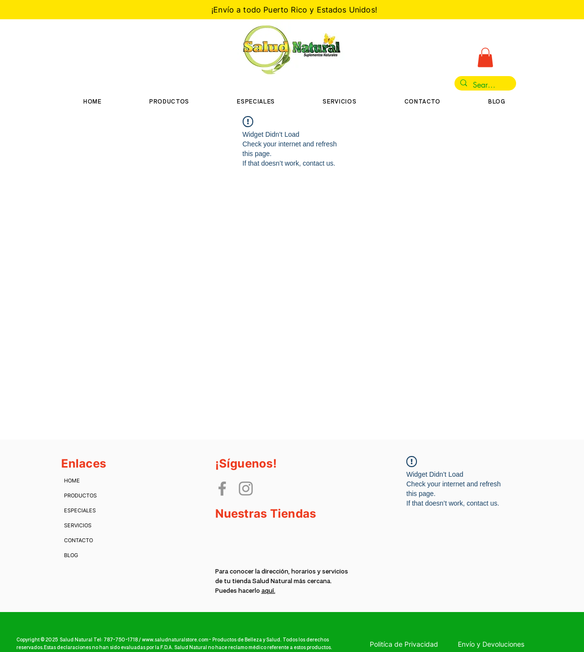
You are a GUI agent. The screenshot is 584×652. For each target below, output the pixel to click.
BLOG (71, 555)
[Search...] (484, 85)
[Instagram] (245, 488)
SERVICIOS (77, 525)
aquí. (268, 591)
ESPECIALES (79, 510)
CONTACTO (78, 540)
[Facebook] (222, 488)
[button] (485, 57)
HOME (72, 480)
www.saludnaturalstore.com (175, 640)
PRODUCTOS (79, 495)
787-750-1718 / (123, 640)
